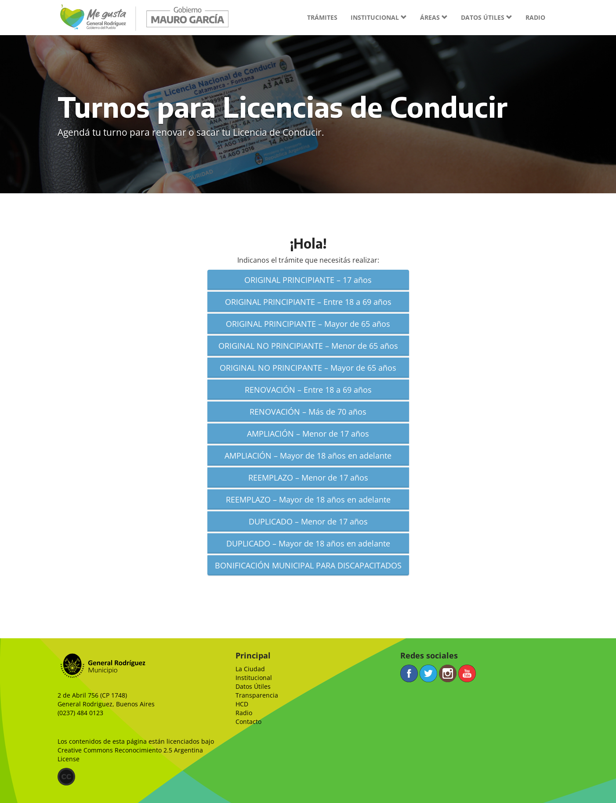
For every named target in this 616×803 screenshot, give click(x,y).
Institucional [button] (379, 17)
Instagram (448, 673)
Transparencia (257, 695)
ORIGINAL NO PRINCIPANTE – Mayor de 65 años (308, 367)
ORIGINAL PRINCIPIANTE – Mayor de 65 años (308, 323)
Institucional (254, 677)
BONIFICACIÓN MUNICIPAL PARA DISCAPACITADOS (308, 565)
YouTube (467, 673)
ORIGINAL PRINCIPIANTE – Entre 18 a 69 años (308, 302)
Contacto (248, 721)
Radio (535, 17)
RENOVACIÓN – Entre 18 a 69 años (308, 389)
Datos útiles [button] (486, 17)
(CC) (66, 776)
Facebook (409, 673)
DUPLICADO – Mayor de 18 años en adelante (308, 543)
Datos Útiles (253, 686)
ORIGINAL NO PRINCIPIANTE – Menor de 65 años (308, 345)
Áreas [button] (434, 17)
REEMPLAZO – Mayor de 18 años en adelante (308, 499)
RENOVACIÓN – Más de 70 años (308, 411)
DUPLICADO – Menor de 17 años (308, 521)
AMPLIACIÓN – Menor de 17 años (308, 433)
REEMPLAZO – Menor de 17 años (308, 477)
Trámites (322, 17)
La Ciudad (250, 669)
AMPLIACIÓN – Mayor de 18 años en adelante (308, 455)
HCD (242, 704)
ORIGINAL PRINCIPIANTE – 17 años (308, 280)
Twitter (428, 673)
